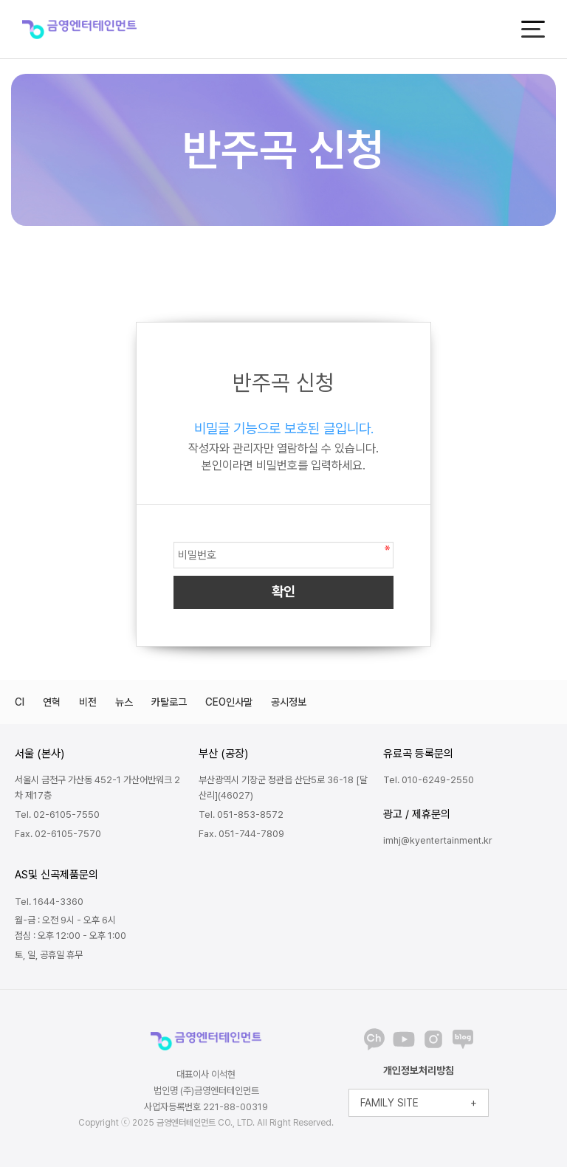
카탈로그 (169, 702)
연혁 (52, 702)
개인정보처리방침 (418, 1070)
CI (19, 702)
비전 (88, 702)
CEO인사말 (228, 702)
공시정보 (288, 702)
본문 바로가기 (0, 0)
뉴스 (124, 702)
